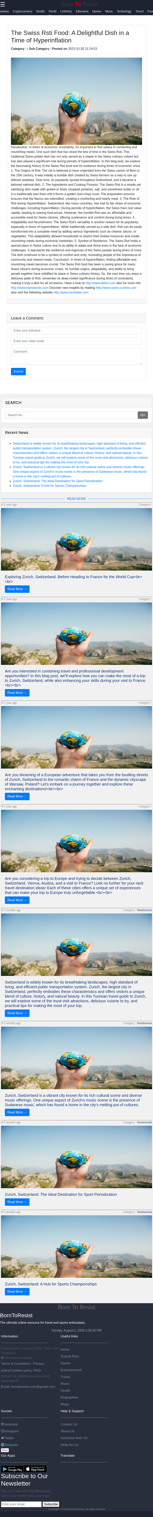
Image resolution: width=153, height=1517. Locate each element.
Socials (6, 1411)
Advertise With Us (74, 1438)
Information (9, 1336)
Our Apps (8, 1455)
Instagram (10, 1431)
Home (65, 1349)
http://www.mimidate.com (71, 292)
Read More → (17, 589)
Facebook (9, 1424)
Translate (68, 1455)
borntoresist (144, 910)
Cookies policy (21, 1370)
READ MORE (76, 498)
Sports (65, 1363)
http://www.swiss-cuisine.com (116, 287)
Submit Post (70, 1356)
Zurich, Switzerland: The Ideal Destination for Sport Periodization (58, 481)
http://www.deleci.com (100, 283)
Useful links (69, 1336)
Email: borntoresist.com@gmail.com (28, 1387)
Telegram (9, 1445)
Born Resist (79, 3)
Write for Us (69, 1445)
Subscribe (51, 1504)
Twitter (7, 1438)
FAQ (37, 1370)
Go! (142, 415)
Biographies (70, 1397)
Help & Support (72, 1411)
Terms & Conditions (16, 1363)
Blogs (65, 1404)
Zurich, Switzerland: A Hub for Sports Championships (49, 485)
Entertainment (71, 1370)
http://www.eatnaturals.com (29, 287)
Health (65, 1390)
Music (65, 1384)
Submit (18, 371)
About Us (67, 1431)
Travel (65, 1377)
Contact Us (69, 1424)
